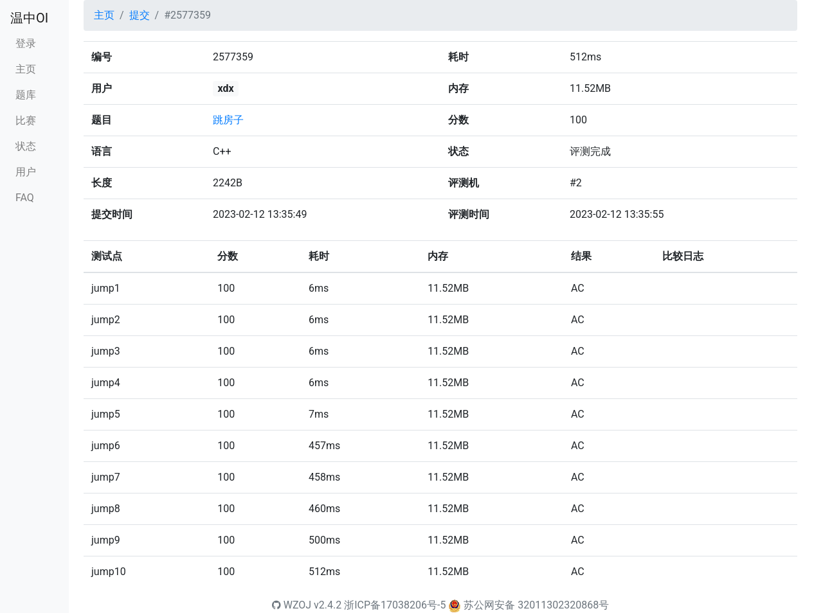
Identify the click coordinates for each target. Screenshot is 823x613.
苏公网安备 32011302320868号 (536, 605)
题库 (25, 95)
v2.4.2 (327, 605)
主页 (25, 69)
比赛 (25, 120)
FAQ (24, 197)
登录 (25, 43)
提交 (139, 15)
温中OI (29, 18)
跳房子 (228, 120)
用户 (25, 172)
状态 (25, 146)
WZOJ (291, 605)
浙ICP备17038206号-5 (395, 605)
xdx (225, 88)
